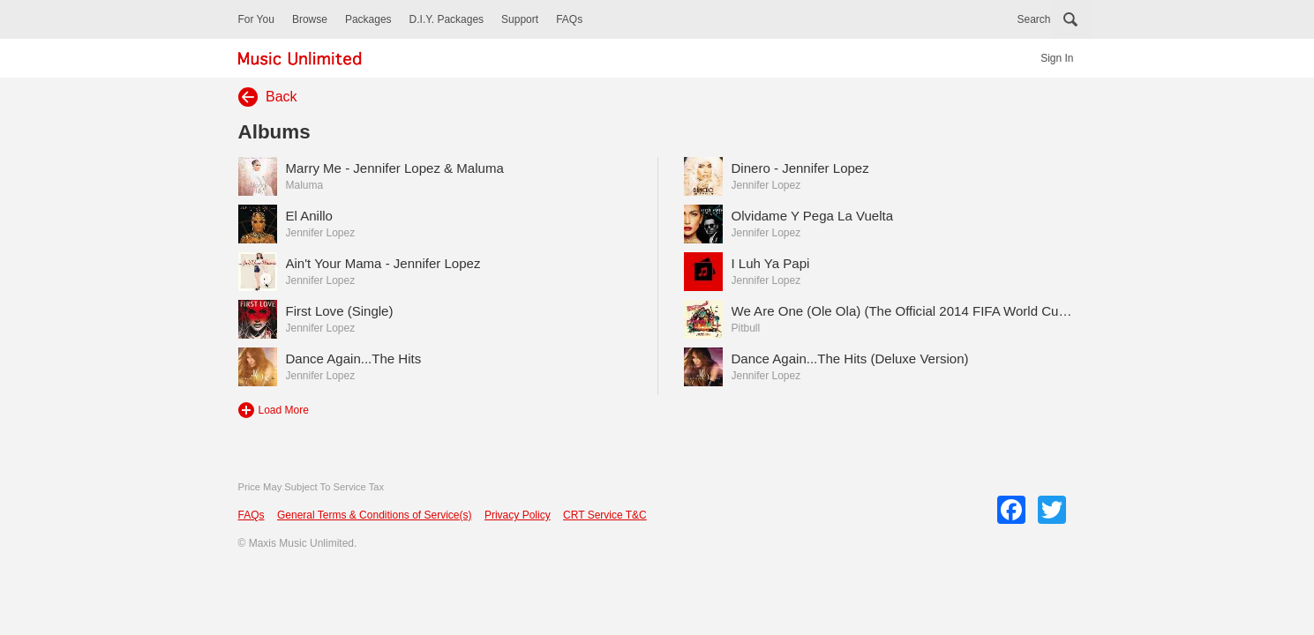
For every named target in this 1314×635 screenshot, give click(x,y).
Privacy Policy (517, 515)
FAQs (569, 19)
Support (519, 19)
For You (256, 19)
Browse (309, 19)
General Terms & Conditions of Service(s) (374, 515)
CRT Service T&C (605, 515)
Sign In (1056, 58)
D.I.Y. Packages (446, 19)
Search (1033, 19)
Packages (368, 19)
